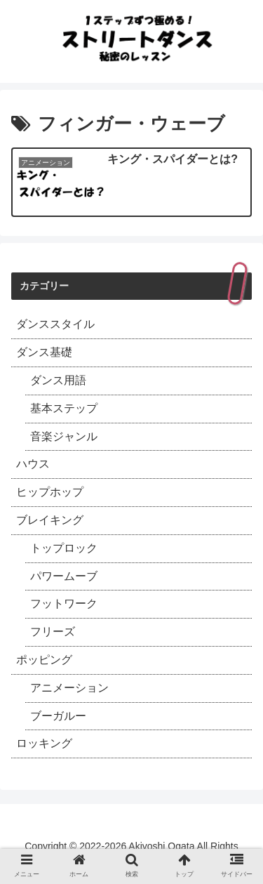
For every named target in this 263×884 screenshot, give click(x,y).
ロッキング (44, 743)
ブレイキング (49, 520)
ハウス (33, 464)
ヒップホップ (49, 492)
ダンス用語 (58, 380)
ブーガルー (58, 716)
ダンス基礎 (44, 352)
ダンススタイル (55, 324)
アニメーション (69, 688)
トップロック (63, 548)
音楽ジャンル (63, 436)
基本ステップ (63, 408)
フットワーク (63, 603)
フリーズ (52, 632)
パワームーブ (63, 576)
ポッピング (44, 660)
